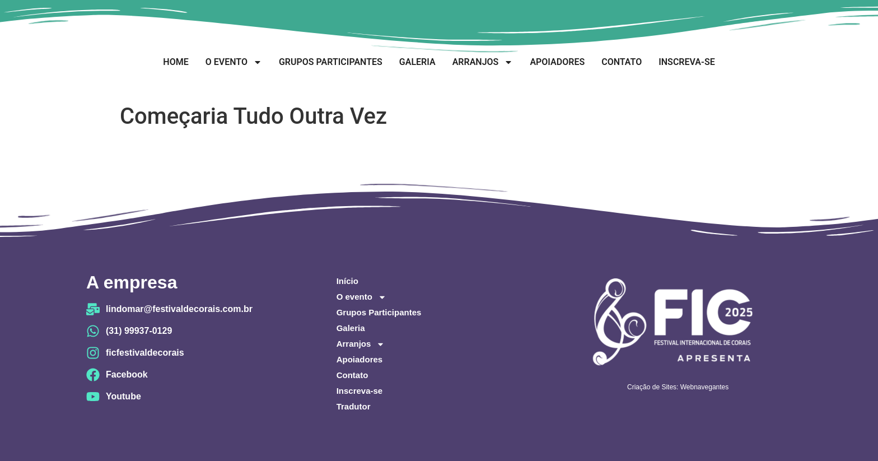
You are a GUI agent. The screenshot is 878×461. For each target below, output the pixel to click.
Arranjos (482, 62)
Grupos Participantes (330, 62)
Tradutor (354, 406)
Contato (621, 62)
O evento (234, 62)
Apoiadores (557, 62)
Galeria (417, 62)
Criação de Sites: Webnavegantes (677, 387)
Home (175, 62)
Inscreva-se (686, 62)
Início (347, 281)
